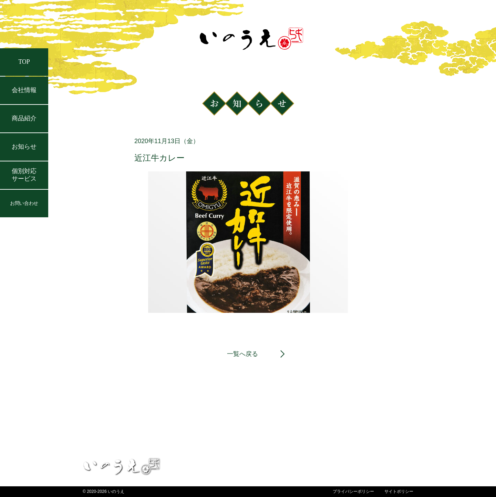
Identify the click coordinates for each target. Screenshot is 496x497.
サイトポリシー (398, 491)
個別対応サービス (24, 175)
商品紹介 (24, 118)
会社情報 (24, 90)
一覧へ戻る (242, 353)
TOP (24, 61)
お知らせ (24, 146)
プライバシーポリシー (353, 491)
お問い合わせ (24, 203)
